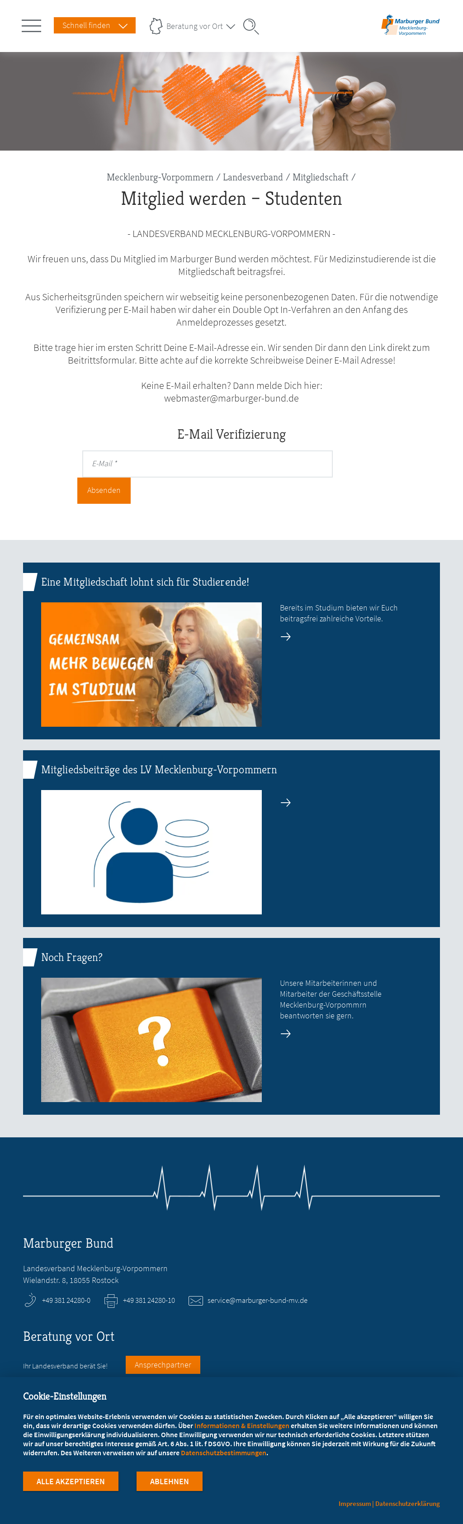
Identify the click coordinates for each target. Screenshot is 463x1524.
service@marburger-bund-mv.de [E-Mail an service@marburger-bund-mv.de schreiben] (257, 1274)
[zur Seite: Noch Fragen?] (231, 1000)
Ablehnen (169, 1482)
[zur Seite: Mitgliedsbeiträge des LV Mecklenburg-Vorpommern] (231, 812)
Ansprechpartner (163, 1338)
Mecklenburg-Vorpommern (160, 177)
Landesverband (253, 177)
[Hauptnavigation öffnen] (33, 24)
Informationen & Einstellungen (241, 1426)
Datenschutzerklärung (407, 1503)
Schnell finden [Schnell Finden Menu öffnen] (86, 25)
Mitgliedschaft (321, 177)
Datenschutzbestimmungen (223, 1453)
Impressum (355, 1503)
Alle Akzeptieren (71, 1482)
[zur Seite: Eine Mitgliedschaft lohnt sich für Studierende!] (231, 624)
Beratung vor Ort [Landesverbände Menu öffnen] (194, 26)
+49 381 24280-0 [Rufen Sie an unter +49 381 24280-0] (66, 1274)
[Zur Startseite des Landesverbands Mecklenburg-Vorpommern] (410, 33)
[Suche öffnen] (254, 26)
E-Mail (102, 463)
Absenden (365, 463)
